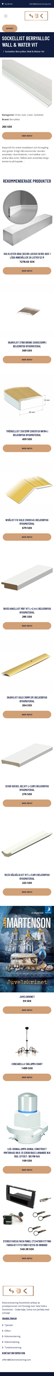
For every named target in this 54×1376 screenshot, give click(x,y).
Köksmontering (12, 1336)
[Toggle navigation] (5, 16)
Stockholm (9, 4)
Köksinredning (11, 1341)
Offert (9, 28)
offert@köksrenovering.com (40, 4)
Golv (23, 114)
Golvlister (39, 114)
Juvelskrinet (27, 996)
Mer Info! (27, 135)
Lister (30, 114)
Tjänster (8, 1325)
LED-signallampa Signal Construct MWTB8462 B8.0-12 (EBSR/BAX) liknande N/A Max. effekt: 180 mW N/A (27, 1152)
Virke (17, 114)
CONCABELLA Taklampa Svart (27, 1064)
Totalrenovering (12, 1347)
